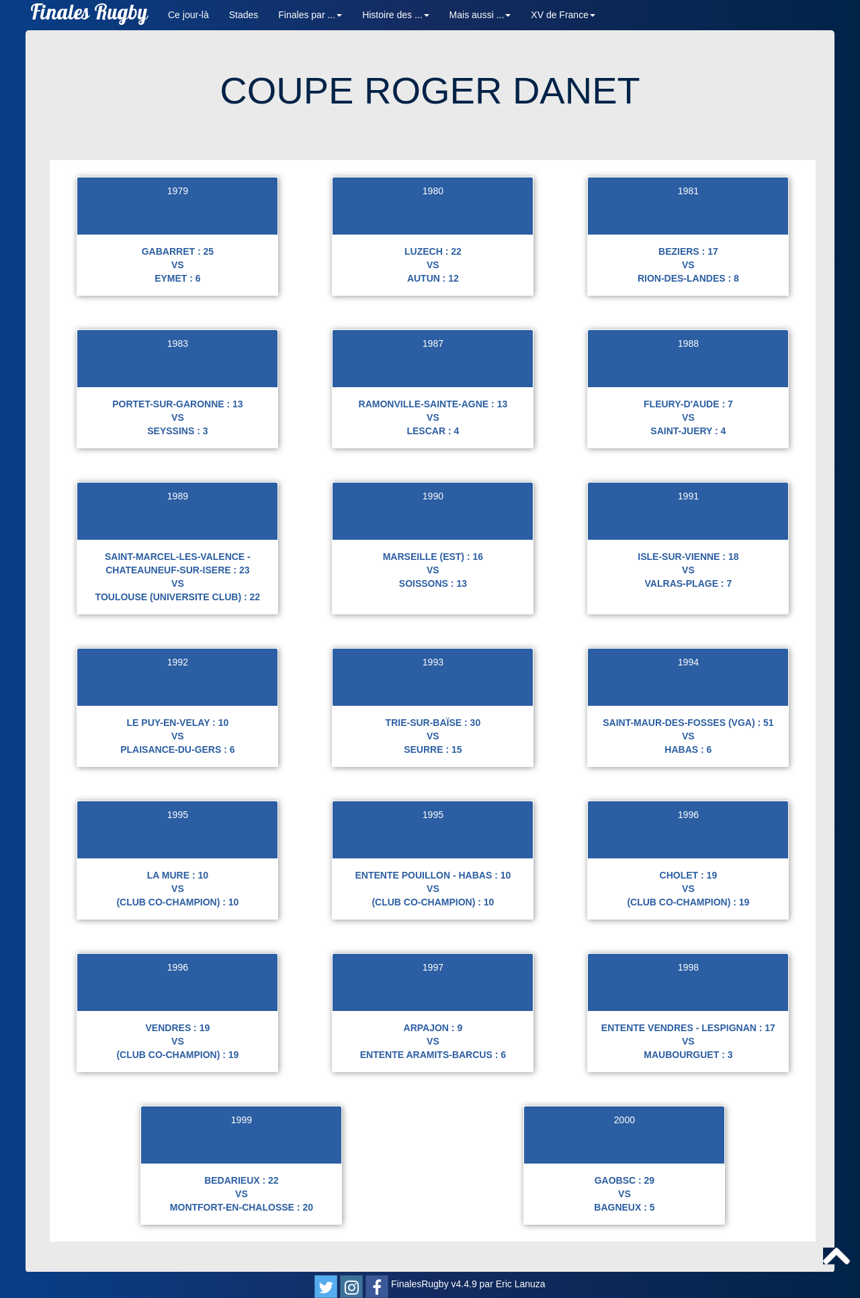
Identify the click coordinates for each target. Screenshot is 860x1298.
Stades (244, 14)
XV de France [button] (563, 14)
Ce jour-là (188, 14)
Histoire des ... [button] (395, 14)
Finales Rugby (89, 15)
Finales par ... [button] (310, 14)
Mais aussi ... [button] (480, 14)
